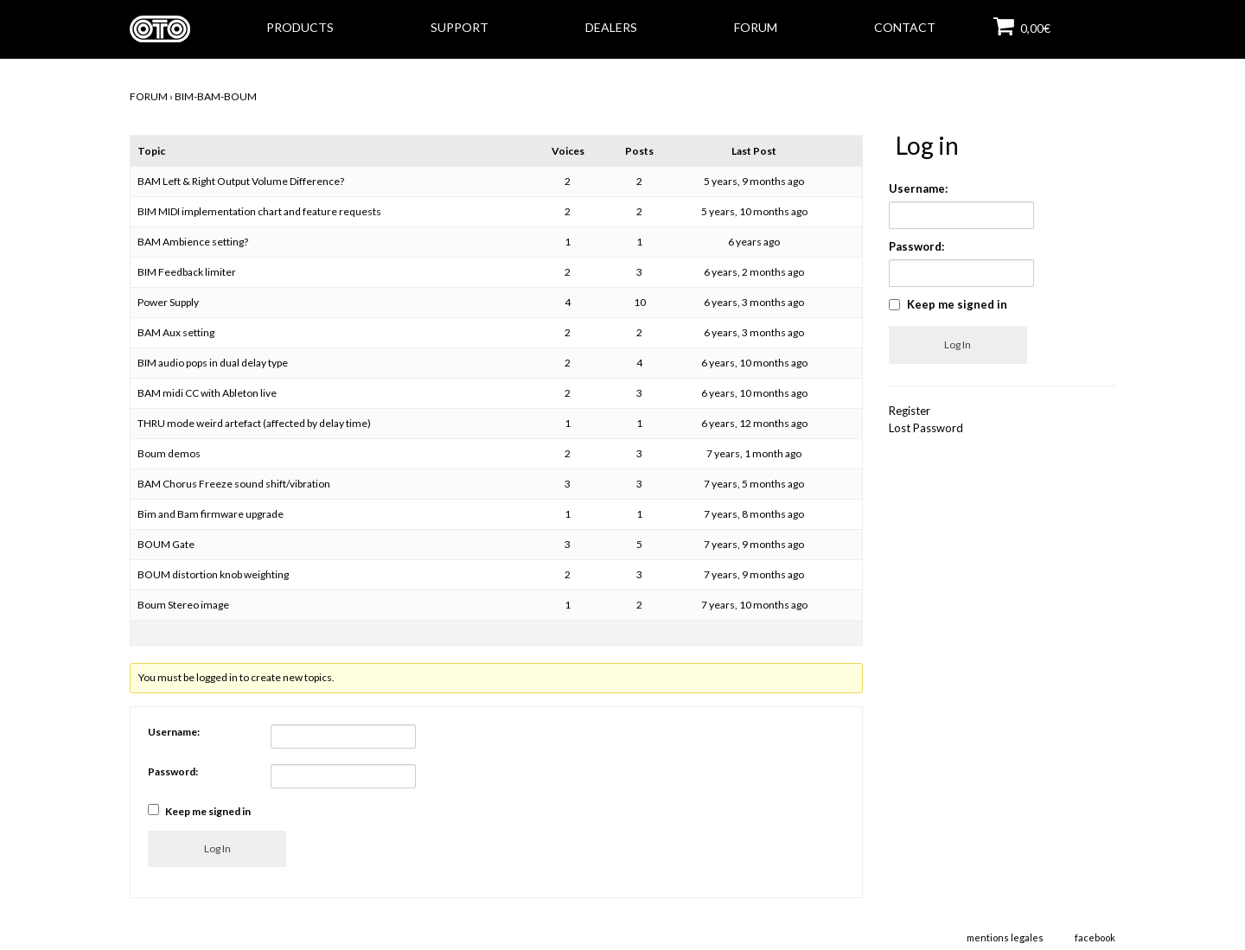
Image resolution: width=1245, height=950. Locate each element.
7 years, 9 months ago (754, 544)
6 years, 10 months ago (754, 362)
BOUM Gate (166, 544)
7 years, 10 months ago (754, 604)
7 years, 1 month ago (753, 453)
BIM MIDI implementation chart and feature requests (259, 211)
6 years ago (754, 241)
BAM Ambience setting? (192, 241)
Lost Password (926, 428)
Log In (217, 848)
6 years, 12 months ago (754, 423)
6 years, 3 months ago (754, 302)
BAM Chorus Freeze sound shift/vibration (233, 483)
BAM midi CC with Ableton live (207, 392)
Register (909, 411)
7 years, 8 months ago (754, 513)
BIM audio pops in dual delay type (212, 362)
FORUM (149, 96)
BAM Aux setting (175, 332)
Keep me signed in (208, 811)
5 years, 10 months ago (754, 211)
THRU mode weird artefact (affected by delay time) (254, 423)
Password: (173, 771)
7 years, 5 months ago (754, 483)
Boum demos (169, 453)
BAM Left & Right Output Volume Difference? (240, 181)
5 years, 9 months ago (754, 181)
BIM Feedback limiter (186, 271)
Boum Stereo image (183, 604)
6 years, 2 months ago (754, 271)
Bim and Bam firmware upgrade (210, 513)
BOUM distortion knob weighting (213, 574)
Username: (174, 731)
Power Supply (168, 302)
